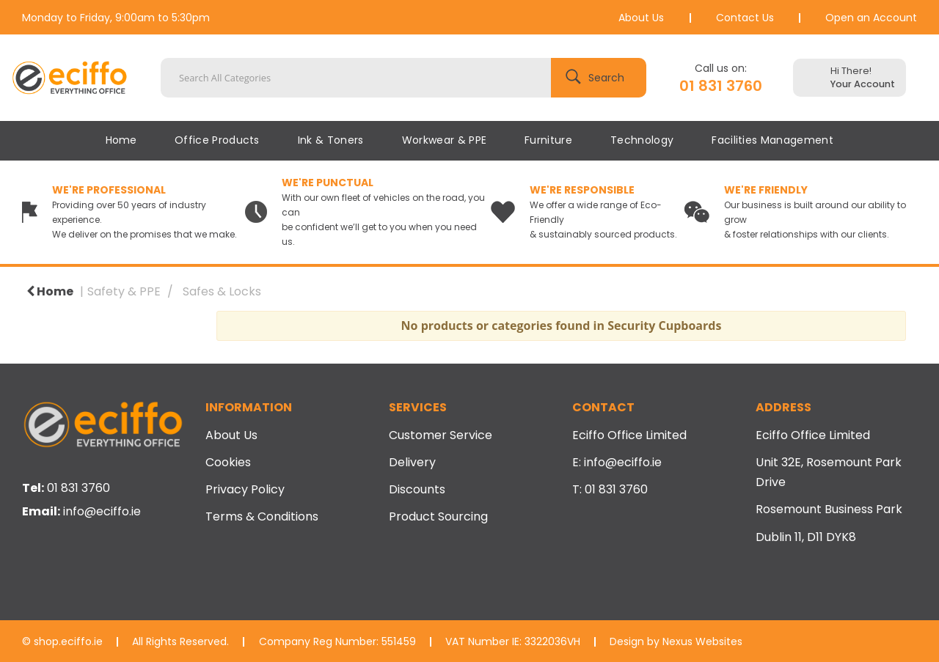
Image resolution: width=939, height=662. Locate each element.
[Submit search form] (598, 78)
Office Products (217, 140)
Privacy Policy (245, 489)
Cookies (228, 462)
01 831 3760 (720, 86)
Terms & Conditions (261, 516)
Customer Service (440, 435)
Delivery (412, 462)
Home (121, 140)
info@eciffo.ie (102, 511)
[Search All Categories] (403, 78)
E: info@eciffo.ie (617, 462)
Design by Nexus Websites (676, 641)
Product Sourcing (438, 516)
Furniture (548, 140)
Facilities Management (772, 140)
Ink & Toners (331, 140)
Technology (641, 140)
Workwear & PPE (444, 140)
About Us (641, 17)
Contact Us (745, 17)
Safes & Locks (222, 291)
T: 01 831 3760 (610, 489)
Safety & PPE (124, 291)
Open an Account (871, 17)
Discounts (417, 489)
